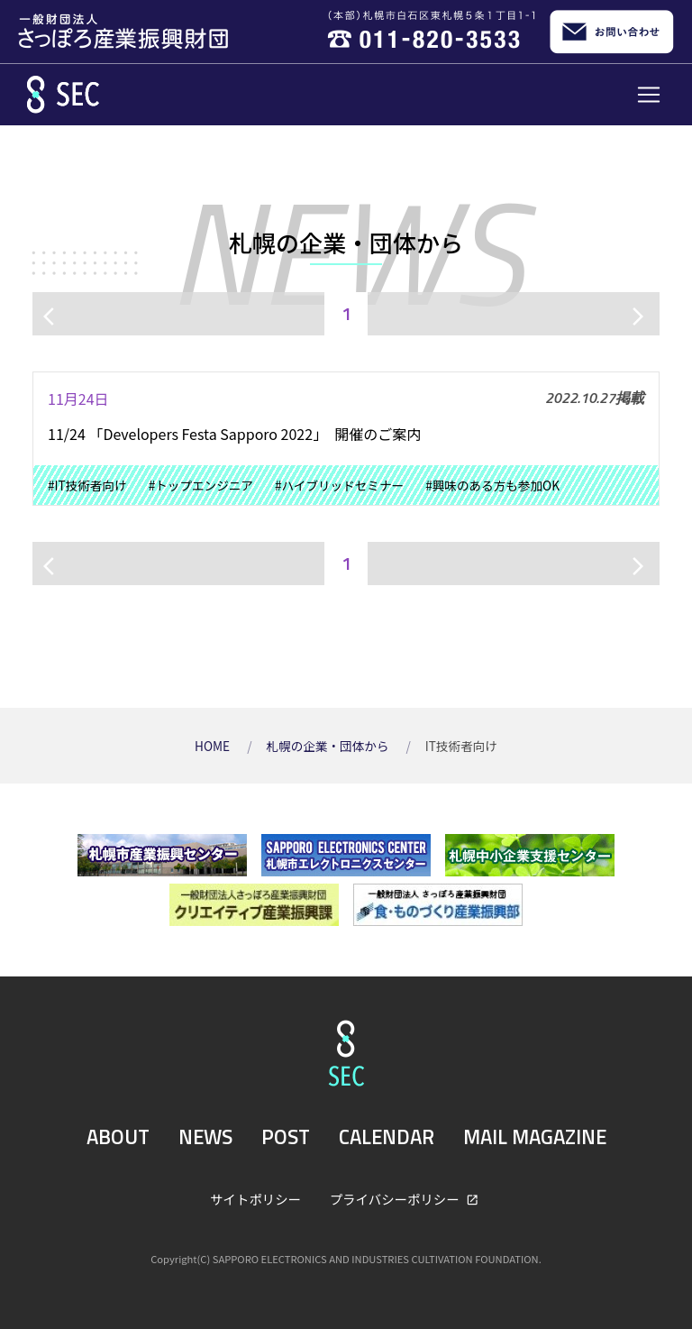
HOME (213, 746)
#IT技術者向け (87, 485)
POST (285, 1137)
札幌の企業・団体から (328, 746)
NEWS (205, 1137)
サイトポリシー (255, 1198)
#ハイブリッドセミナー (339, 485)
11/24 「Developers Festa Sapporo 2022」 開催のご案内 (234, 434)
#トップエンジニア (201, 485)
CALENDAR (386, 1137)
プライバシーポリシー (396, 1198)
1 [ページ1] (346, 313)
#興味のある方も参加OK (492, 485)
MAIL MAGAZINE (534, 1137)
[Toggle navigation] (649, 95)
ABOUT (118, 1137)
